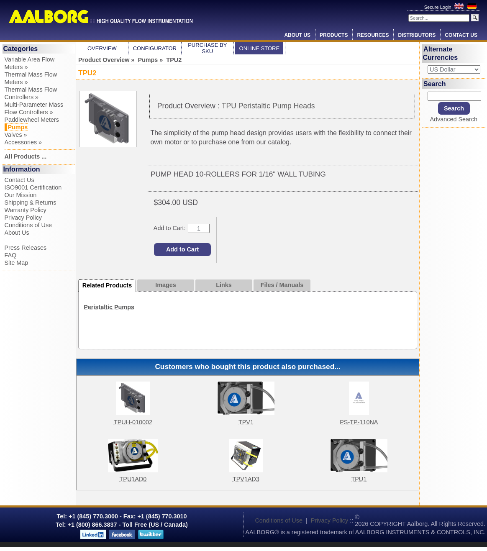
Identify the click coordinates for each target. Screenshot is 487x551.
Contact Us (461, 35)
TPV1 (246, 422)
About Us (297, 35)
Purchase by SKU (207, 48)
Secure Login (438, 7)
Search (434, 83)
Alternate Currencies (440, 53)
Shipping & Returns (30, 202)
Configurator (155, 48)
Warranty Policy (25, 210)
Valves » (16, 134)
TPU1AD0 (133, 479)
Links (224, 285)
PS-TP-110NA (359, 422)
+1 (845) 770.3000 (92, 516)
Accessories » (23, 142)
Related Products (107, 285)
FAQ (11, 255)
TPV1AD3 (246, 479)
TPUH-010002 (133, 422)
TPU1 (359, 479)
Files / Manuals (282, 285)
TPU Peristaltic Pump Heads (268, 106)
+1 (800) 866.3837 (92, 524)
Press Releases (26, 247)
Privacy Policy (23, 217)
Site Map (16, 262)
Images (165, 285)
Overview (102, 48)
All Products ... (26, 156)
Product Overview (103, 59)
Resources (373, 35)
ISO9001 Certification (33, 187)
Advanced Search (453, 119)
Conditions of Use (28, 225)
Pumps (148, 59)
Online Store (259, 48)
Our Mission (21, 195)
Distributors (417, 35)
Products (334, 35)
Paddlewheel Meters (32, 119)
